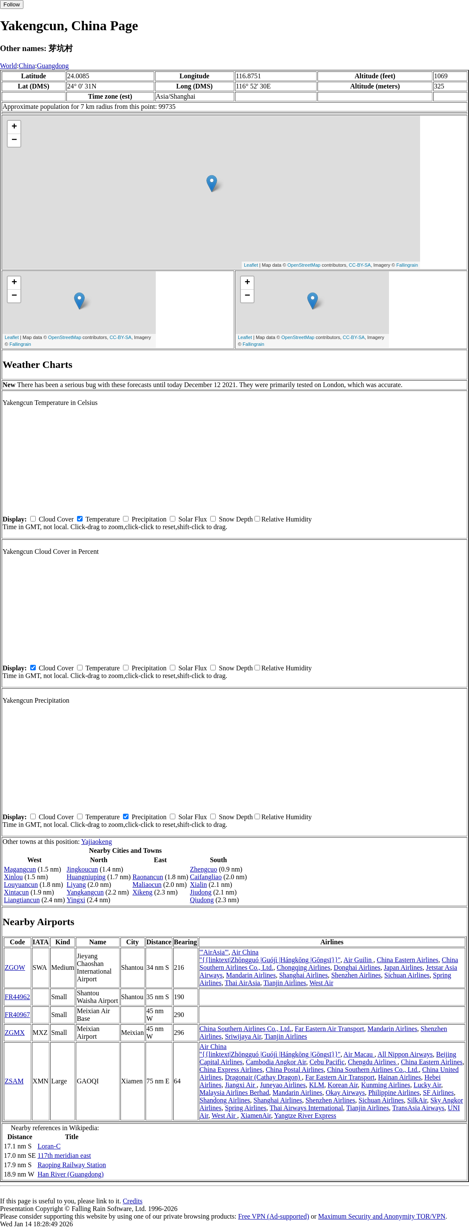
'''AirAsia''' (214, 952)
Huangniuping (86, 876)
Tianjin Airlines (284, 982)
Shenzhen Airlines (356, 975)
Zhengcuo (203, 869)
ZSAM (14, 1081)
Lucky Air (427, 1084)
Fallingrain (407, 265)
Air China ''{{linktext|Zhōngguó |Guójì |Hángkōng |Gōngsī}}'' (270, 956)
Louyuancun (21, 884)
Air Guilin (358, 959)
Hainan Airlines (399, 1077)
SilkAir (417, 1100)
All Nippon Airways (405, 1054)
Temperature (103, 519)
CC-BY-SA (360, 265)
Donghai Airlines (357, 967)
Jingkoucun (82, 869)
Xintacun (16, 892)
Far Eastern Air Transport (329, 1028)
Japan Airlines (403, 967)
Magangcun (20, 869)
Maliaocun (146, 884)
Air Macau (359, 1054)
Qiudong (202, 899)
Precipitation (149, 519)
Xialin (198, 884)
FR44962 (17, 996)
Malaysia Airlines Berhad (234, 1092)
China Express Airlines (231, 1069)
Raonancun (147, 876)
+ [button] (14, 127)
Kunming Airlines (385, 1084)
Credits (132, 1201)
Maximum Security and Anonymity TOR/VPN (382, 1216)
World (8, 65)
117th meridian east (64, 1155)
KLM (316, 1084)
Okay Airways (345, 1092)
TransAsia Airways (418, 1107)
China (27, 65)
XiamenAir (255, 1115)
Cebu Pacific (326, 1062)
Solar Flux (192, 519)
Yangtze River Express (305, 1115)
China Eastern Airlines (407, 959)
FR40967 (17, 1014)
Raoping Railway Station (71, 1164)
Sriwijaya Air (243, 1036)
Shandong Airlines (225, 1100)
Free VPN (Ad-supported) (273, 1216)
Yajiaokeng (96, 841)
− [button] (14, 140)
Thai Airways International (306, 1107)
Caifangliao (206, 876)
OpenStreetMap (303, 265)
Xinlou (13, 876)
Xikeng (142, 892)
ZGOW (15, 967)
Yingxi (76, 899)
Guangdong (53, 65)
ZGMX (15, 1032)
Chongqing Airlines (303, 967)
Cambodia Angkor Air (276, 1062)
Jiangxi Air (241, 1084)
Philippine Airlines (393, 1092)
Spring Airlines (245, 1107)
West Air (321, 982)
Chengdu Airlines (372, 1062)
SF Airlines (438, 1092)
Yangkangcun (85, 892)
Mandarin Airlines (251, 975)
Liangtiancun (22, 899)
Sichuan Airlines (406, 975)
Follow (11, 4)
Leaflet (251, 265)
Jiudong (201, 892)
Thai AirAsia (242, 982)
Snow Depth (236, 519)
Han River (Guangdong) (70, 1174)
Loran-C (48, 1146)
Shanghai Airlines (303, 975)
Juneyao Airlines (283, 1084)
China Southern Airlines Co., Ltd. (246, 1028)
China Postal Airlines (294, 1069)
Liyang (76, 884)
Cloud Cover (56, 519)
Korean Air (343, 1084)
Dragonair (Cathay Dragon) (263, 1077)
